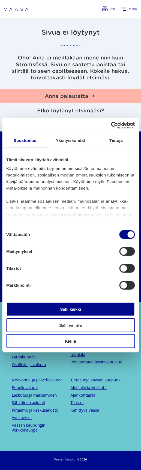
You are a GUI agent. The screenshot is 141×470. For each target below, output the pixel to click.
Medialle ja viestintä (89, 387)
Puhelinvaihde (25, 387)
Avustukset (22, 417)
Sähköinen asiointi (28, 402)
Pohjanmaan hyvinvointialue (96, 361)
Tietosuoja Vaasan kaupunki (96, 379)
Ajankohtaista (83, 395)
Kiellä (70, 341)
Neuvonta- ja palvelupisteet (37, 379)
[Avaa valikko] (129, 9)
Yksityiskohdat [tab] (70, 140)
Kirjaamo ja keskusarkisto (35, 410)
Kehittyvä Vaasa (85, 410)
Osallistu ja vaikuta (29, 364)
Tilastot (77, 402)
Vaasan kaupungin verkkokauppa (28, 428)
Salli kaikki (70, 309)
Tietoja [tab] (116, 140)
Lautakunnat (23, 357)
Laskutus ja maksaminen (34, 395)
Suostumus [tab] (25, 140)
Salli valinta (70, 325)
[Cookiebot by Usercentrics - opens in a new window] (111, 125)
